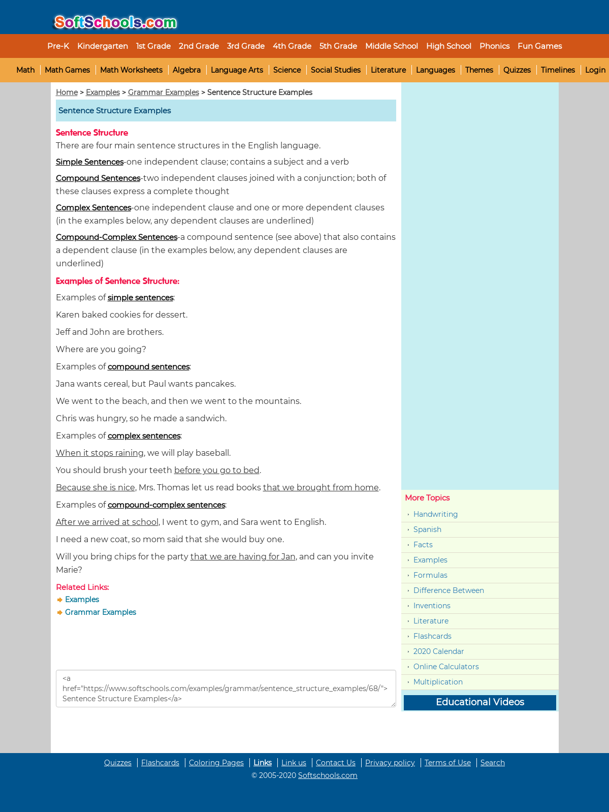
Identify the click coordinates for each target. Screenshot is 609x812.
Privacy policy (390, 762)
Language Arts (237, 70)
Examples (103, 92)
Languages (435, 70)
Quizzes (517, 70)
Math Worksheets (131, 70)
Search (492, 762)
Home (67, 92)
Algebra (187, 70)
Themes (479, 70)
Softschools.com (328, 775)
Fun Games (540, 46)
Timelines (558, 70)
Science (287, 70)
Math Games (67, 70)
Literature (388, 70)
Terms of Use (448, 762)
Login (595, 70)
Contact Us (336, 762)
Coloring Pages (216, 762)
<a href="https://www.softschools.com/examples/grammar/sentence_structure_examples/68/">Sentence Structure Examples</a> (226, 688)
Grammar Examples (163, 92)
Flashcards (432, 636)
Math (25, 70)
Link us (293, 762)
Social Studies (336, 70)
